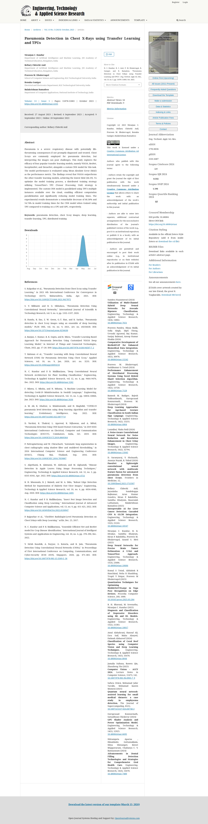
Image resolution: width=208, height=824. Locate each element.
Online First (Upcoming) (163, 78)
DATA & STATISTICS (94, 20)
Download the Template (163, 95)
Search (181, 20)
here (178, 282)
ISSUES (48, 20)
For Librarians (156, 272)
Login (185, 2)
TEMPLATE (139, 20)
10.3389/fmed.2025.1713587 (121, 483)
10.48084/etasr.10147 (118, 526)
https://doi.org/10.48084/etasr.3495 (57, 493)
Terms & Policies (163, 123)
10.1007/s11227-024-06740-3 (121, 709)
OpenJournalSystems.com (127, 818)
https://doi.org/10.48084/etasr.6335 (41, 104)
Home (27, 29)
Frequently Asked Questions (163, 89)
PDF (110, 54)
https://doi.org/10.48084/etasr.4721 (68, 475)
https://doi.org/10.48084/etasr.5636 (56, 399)
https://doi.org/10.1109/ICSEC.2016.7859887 (45, 458)
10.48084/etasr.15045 (118, 452)
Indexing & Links (163, 112)
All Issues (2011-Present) (163, 84)
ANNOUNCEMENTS (119, 20)
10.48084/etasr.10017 (118, 627)
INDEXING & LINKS (68, 20)
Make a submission (163, 101)
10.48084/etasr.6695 (117, 734)
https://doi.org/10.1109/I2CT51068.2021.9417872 (48, 299)
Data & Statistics (163, 106)
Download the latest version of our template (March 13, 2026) (104, 804)
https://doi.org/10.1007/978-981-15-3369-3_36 (46, 558)
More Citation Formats (116, 85)
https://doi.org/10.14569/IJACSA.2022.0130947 (47, 510)
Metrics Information (116, 108)
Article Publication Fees (163, 118)
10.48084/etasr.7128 (117, 390)
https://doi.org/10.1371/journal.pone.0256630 (46, 330)
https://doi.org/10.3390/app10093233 (42, 365)
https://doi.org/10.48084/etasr (163, 224)
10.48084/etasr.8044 (117, 658)
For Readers (154, 264)
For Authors (154, 268)
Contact (163, 129)
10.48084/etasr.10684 (118, 565)
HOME (23, 20)
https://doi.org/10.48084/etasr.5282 (56, 382)
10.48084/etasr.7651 (117, 322)
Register (175, 2)
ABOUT (35, 20)
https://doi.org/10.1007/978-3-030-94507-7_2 (73, 347)
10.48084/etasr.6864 (117, 424)
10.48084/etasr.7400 (117, 773)
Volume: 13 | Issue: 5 (37, 101)
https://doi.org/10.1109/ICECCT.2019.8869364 (46, 437)
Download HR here (170, 294)
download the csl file (168, 241)
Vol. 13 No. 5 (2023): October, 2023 (59, 29)
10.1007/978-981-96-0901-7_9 (121, 678)
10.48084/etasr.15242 (118, 359)
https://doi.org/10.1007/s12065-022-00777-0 (45, 416)
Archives (37, 29)
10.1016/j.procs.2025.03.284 (121, 599)
